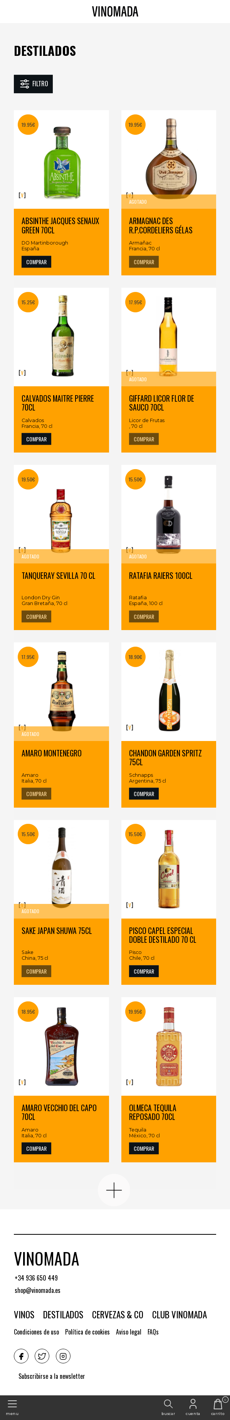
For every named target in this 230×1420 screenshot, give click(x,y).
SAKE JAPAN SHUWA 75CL (57, 931)
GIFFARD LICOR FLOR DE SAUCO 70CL (161, 403)
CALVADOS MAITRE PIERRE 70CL (58, 403)
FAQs (153, 1331)
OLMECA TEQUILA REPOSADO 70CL (152, 1112)
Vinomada (46, 1258)
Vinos (24, 1314)
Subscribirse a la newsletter (51, 1376)
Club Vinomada (179, 1314)
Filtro (33, 84)
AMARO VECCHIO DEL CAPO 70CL (59, 1112)
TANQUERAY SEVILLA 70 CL (59, 576)
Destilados (45, 50)
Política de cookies (87, 1331)
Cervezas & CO (117, 1314)
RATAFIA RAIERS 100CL (161, 576)
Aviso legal (128, 1331)
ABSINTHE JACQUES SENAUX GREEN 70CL (60, 225)
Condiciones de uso (36, 1331)
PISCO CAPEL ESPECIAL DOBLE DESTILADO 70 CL (162, 935)
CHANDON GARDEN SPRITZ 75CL (165, 758)
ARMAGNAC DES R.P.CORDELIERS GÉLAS (161, 225)
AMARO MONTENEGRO (52, 754)
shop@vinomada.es (37, 1290)
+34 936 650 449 (36, 1278)
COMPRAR (36, 262)
